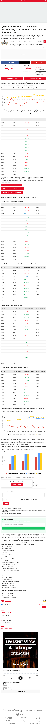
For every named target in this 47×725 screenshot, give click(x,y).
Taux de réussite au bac (41, 69)
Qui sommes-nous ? (7, 709)
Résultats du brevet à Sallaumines (10, 595)
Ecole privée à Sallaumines (8, 583)
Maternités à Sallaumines (8, 585)
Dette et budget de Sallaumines (9, 577)
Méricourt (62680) (6, 548)
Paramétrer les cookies (19, 710)
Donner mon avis (16, 484)
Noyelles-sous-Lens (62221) (8, 550)
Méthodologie (26, 71)
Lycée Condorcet (30, 44)
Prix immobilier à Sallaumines (9, 587)
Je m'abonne (22, 528)
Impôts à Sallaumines (7, 579)
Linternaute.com (5, 604)
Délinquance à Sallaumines (8, 564)
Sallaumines (19, 24)
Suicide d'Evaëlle (6, 617)
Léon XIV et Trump (6, 620)
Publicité (23, 709)
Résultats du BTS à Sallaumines (9, 597)
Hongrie (4, 618)
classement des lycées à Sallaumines (29, 35)
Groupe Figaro (39, 710)
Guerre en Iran (5, 615)
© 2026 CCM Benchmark (23, 711)
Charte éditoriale (18, 709)
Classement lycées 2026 (9, 24)
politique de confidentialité (16, 513)
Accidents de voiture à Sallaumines (10, 572)
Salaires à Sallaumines (7, 576)
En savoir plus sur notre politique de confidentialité (11, 530)
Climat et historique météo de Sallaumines (12, 574)
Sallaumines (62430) (7, 546)
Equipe (12, 709)
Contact (27, 709)
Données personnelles (10, 710)
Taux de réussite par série (41, 71)
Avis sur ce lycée (39, 74)
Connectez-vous (33, 499)
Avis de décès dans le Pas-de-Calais (10, 562)
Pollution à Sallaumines (7, 566)
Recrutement (41, 709)
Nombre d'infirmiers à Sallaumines (10, 570)
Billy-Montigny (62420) (7, 554)
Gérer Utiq (26, 710)
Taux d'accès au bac (40, 72)
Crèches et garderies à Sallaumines (10, 581)
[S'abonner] (23, 607)
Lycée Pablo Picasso (20, 44)
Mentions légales (32, 710)
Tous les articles (33, 709)
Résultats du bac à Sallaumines (9, 593)
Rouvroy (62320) (6, 556)
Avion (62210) (5, 552)
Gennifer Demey (6, 622)
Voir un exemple (42, 604)
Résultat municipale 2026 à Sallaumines (11, 592)
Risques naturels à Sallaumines (9, 568)
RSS (37, 709)
